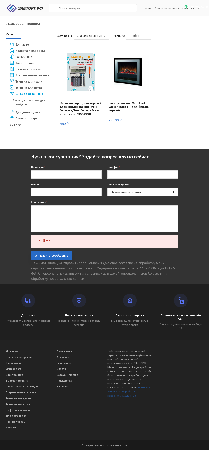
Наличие (119, 35)
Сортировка (64, 35)
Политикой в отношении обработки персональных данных (129, 391)
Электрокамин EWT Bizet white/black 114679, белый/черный (129, 106)
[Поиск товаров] (96, 8)
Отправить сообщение (51, 255)
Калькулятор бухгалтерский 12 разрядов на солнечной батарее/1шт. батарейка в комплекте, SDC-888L (80, 108)
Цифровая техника (24, 23)
